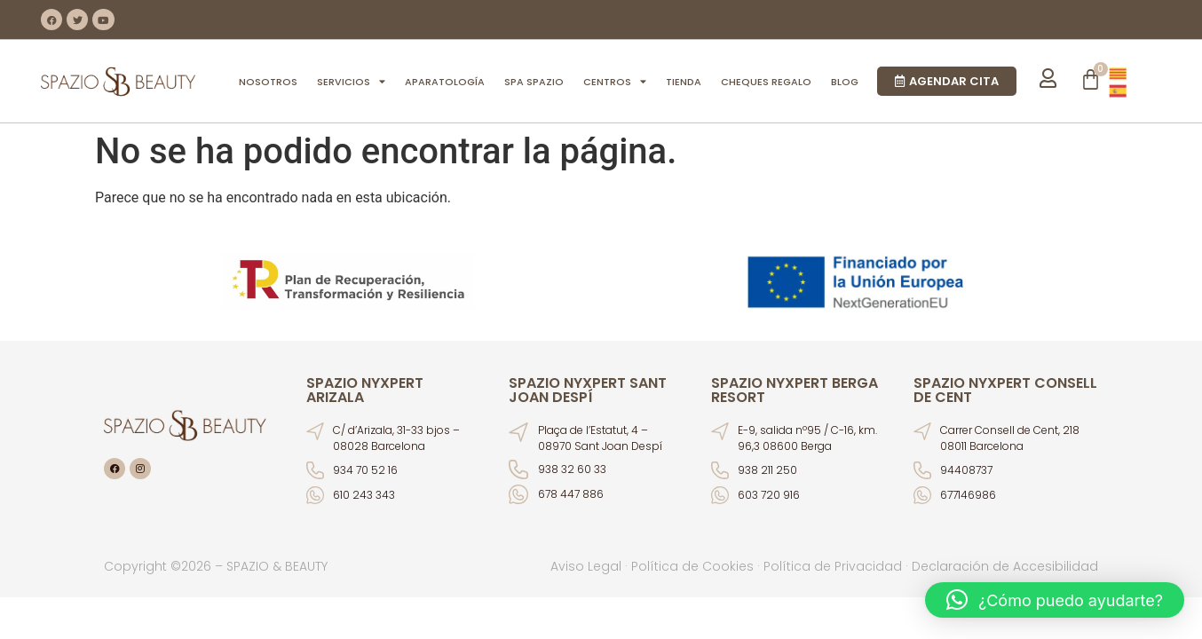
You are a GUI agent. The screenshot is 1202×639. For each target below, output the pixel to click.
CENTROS (614, 81)
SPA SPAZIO (534, 82)
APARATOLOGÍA (445, 82)
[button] (1054, 600)
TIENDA (683, 82)
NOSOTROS (268, 82)
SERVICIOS (351, 81)
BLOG (844, 82)
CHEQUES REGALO (766, 82)
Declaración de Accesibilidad (1005, 566)
